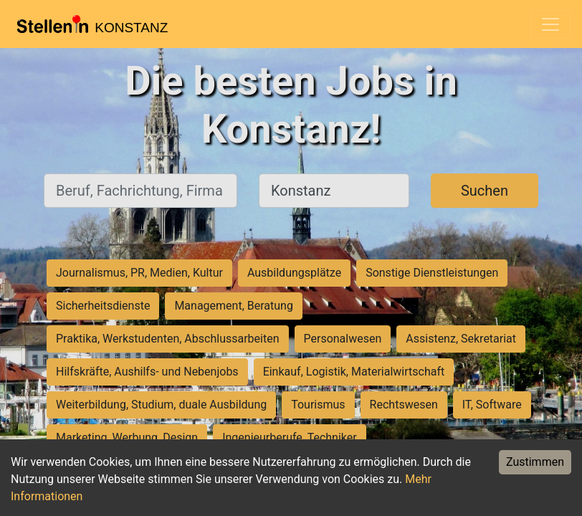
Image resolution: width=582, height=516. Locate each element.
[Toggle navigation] (550, 24)
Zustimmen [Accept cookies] (535, 462)
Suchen (484, 190)
